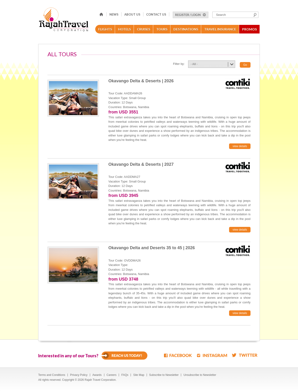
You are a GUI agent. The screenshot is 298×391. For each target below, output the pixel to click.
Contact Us (156, 14)
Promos (249, 29)
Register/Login (190, 15)
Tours (161, 29)
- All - (194, 64)
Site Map (138, 375)
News (114, 14)
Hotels (124, 29)
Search (255, 15)
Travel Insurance (220, 29)
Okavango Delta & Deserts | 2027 (141, 164)
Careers (112, 375)
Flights (105, 29)
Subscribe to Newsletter (164, 375)
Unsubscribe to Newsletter (199, 375)
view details (240, 146)
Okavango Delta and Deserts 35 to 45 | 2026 (151, 247)
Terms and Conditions (51, 375)
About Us (132, 14)
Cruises (143, 29)
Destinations (185, 29)
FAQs (124, 375)
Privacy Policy (79, 375)
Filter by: (179, 64)
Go (245, 64)
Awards (97, 375)
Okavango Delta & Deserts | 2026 (141, 81)
